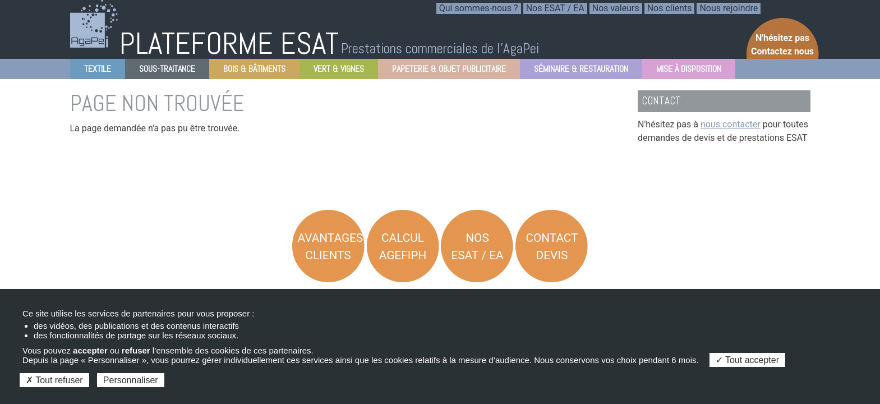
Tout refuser (54, 380)
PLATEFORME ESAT (229, 43)
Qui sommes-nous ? (478, 8)
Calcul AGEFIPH (403, 246)
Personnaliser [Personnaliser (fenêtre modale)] (130, 380)
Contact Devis (552, 246)
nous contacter (731, 124)
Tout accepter (747, 360)
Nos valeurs (615, 8)
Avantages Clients (330, 246)
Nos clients (669, 8)
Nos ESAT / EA (555, 8)
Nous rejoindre (728, 8)
